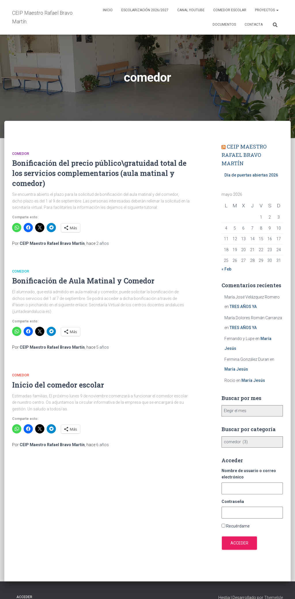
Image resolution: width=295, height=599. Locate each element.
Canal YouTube (191, 10)
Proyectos (267, 10)
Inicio (108, 10)
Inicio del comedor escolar (58, 385)
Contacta (254, 24)
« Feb (226, 269)
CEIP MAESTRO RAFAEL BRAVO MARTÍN (244, 155)
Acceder (239, 543)
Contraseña (233, 501)
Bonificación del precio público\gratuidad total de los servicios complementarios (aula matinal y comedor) (99, 173)
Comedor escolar (229, 10)
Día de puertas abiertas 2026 (251, 175)
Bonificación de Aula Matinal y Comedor (83, 281)
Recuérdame (238, 526)
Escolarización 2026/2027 (145, 10)
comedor (20, 154)
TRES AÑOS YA (243, 306)
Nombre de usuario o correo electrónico (249, 474)
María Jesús (236, 369)
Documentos (224, 24)
